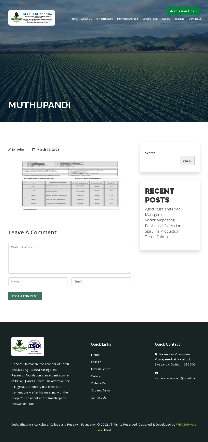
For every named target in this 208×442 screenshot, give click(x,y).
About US (86, 18)
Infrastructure (104, 18)
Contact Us (195, 18)
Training (179, 18)
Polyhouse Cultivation (163, 225)
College (96, 362)
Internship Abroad (127, 18)
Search (150, 153)
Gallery (166, 18)
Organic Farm (100, 390)
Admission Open (183, 11)
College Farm (150, 18)
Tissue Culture (157, 236)
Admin (21, 149)
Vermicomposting (159, 220)
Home (73, 18)
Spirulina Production (162, 231)
